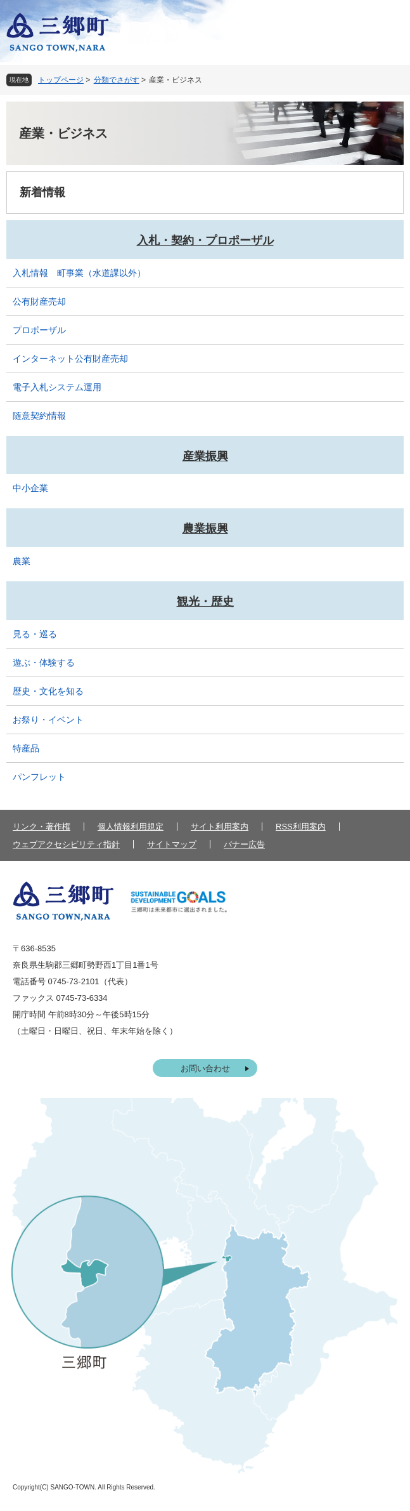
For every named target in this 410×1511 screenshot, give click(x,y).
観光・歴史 (205, 601)
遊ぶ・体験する (44, 662)
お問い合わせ (205, 1068)
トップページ (61, 80)
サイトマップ (171, 844)
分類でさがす (116, 80)
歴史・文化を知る (48, 691)
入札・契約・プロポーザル (205, 240)
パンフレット (39, 776)
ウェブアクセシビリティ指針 (66, 844)
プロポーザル (39, 330)
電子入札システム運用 (57, 387)
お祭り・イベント (48, 719)
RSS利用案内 (301, 826)
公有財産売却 (39, 301)
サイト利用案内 (219, 826)
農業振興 (205, 528)
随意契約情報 (39, 415)
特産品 (26, 748)
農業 (21, 561)
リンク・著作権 (41, 826)
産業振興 (205, 456)
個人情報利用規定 (130, 826)
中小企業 (30, 488)
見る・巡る (35, 634)
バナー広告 (244, 844)
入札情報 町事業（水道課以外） (79, 272)
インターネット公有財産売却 (70, 358)
